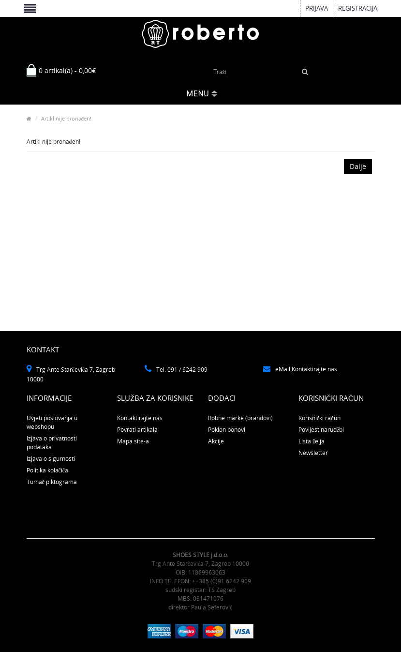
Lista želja (311, 441)
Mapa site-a (133, 441)
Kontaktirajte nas (314, 369)
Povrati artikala (137, 429)
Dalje (358, 166)
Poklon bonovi (226, 429)
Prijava (316, 8)
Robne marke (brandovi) (240, 418)
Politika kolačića (48, 470)
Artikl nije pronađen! (66, 118)
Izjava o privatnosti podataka (52, 442)
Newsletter (313, 453)
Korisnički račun (319, 418)
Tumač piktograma (52, 482)
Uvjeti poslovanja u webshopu (52, 422)
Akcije (216, 441)
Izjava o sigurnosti (51, 459)
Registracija (357, 8)
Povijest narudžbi (321, 429)
